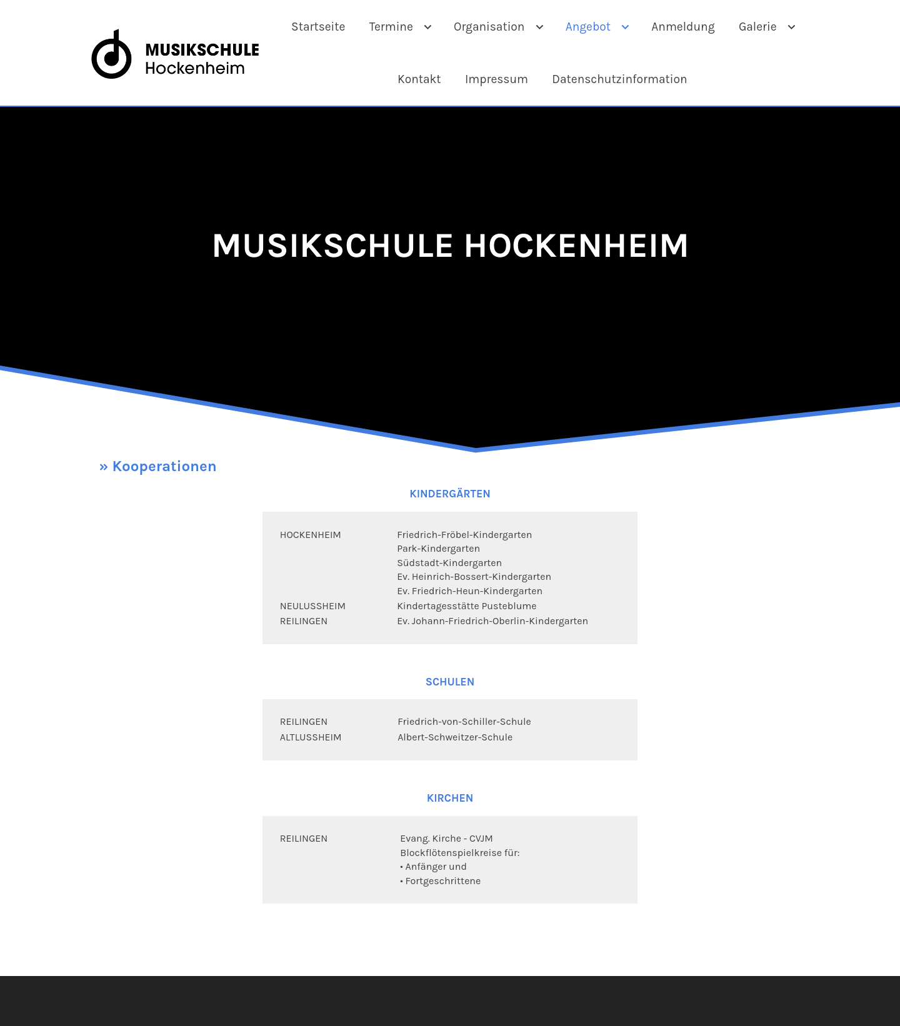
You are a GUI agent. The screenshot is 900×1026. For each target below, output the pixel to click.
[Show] (428, 28)
